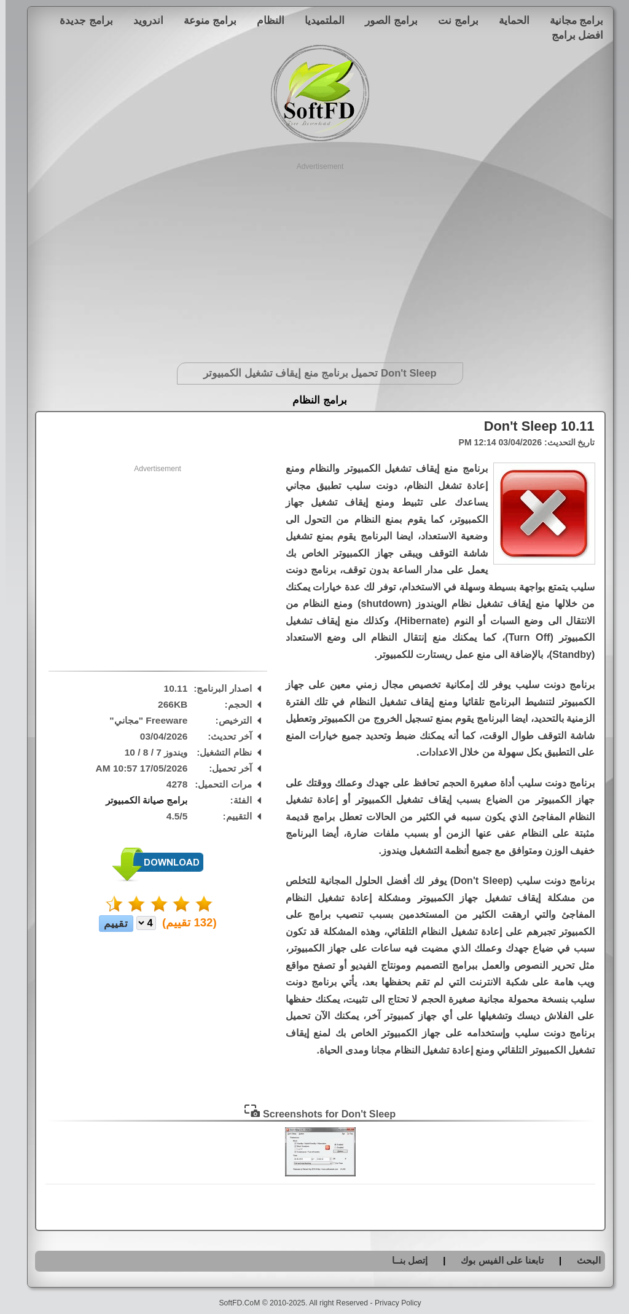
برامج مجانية (571, 20)
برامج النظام (314, 400)
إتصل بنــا (404, 1260)
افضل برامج (572, 35)
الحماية (508, 20)
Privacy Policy (392, 1303)
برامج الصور (385, 20)
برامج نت (452, 20)
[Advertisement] (314, 258)
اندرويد (143, 20)
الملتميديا (319, 20)
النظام (265, 20)
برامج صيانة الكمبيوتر (141, 800)
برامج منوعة (204, 20)
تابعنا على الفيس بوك (496, 1260)
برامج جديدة (80, 20)
